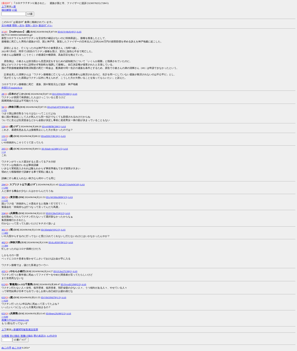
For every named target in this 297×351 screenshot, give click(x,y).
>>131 (5, 200)
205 (3, 148)
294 (3, 184)
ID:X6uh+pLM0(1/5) (52, 148)
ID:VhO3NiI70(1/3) (51, 297)
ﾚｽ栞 (14, 10)
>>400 (5, 232)
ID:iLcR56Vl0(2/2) (58, 242)
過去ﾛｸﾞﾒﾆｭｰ (45, 25)
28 (3, 93)
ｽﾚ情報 (5, 335)
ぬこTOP (16, 347)
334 (3, 213)
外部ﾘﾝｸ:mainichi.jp (12, 87)
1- (12, 6)
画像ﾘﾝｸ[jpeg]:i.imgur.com (15, 319)
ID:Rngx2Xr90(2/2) (56, 313)
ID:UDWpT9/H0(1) (62, 93)
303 (3, 197)
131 (3, 136)
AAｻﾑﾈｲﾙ (52, 335)
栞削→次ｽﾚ (31, 25)
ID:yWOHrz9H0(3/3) (56, 197)
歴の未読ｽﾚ (40, 335)
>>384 (5, 245)
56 (3, 107)
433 (3, 271)
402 (3, 242)
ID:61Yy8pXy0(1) (67, 31)
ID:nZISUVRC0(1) (50, 136)
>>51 (4, 110)
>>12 (4, 139)
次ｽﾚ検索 (7, 25)
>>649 (5, 316)
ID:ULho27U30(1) (62, 271)
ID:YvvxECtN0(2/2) (71, 284)
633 (3, 297)
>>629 (5, 300)
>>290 (5, 187)
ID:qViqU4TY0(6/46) (58, 107)
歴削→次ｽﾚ (18, 25)
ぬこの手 (6, 347)
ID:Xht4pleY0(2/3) (50, 229)
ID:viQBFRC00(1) (51, 126)
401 (3, 229)
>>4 (3, 152)
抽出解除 (6, 10)
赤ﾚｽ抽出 (15, 335)
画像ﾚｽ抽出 (26, 335)
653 (3, 313)
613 (3, 284)
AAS (79, 31)
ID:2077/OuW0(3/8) (69, 184)
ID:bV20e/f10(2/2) (55, 213)
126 (3, 126)
